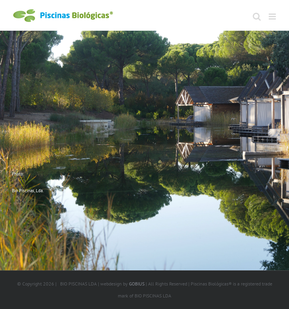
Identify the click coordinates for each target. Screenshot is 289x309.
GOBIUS (136, 284)
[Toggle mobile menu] (273, 16)
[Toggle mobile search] (257, 16)
